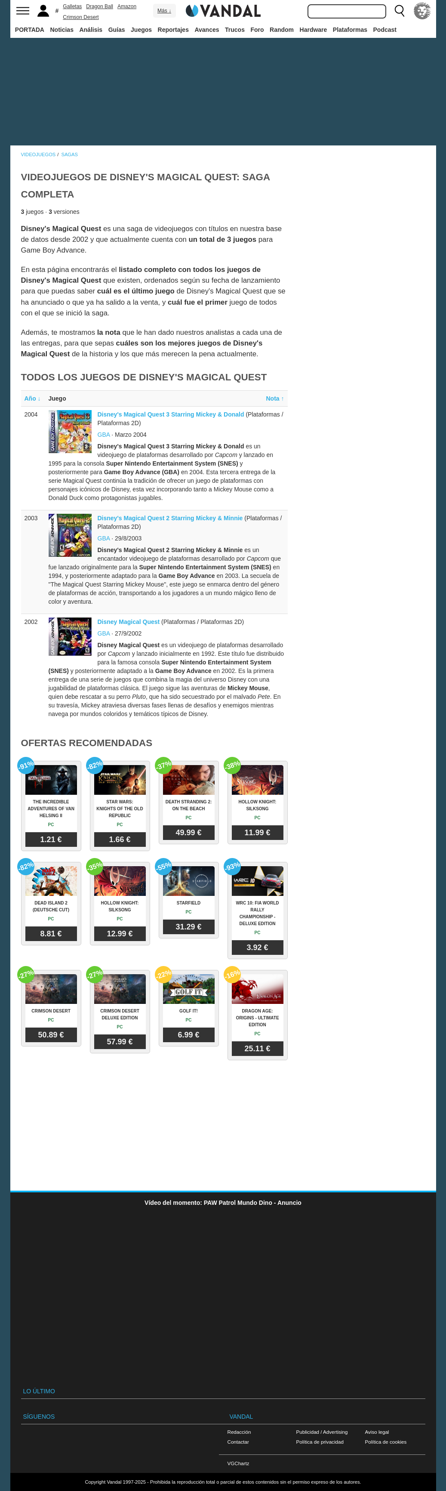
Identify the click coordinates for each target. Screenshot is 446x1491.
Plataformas (350, 29)
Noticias (61, 29)
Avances (206, 29)
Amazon (126, 6)
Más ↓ (164, 11)
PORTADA (29, 29)
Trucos (235, 29)
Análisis (90, 29)
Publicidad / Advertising (322, 1432)
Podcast (385, 29)
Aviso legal (377, 1432)
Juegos (141, 29)
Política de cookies (386, 1442)
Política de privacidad (320, 1442)
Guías (116, 29)
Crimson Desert (80, 17)
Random (282, 29)
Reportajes (173, 29)
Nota (275, 398)
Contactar (238, 1442)
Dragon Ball (99, 6)
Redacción (239, 1432)
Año (33, 398)
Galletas (72, 6)
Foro (257, 29)
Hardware (313, 29)
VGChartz (238, 1463)
